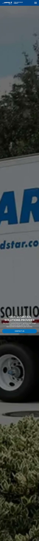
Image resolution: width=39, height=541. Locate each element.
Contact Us (19, 331)
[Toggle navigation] (35, 3)
